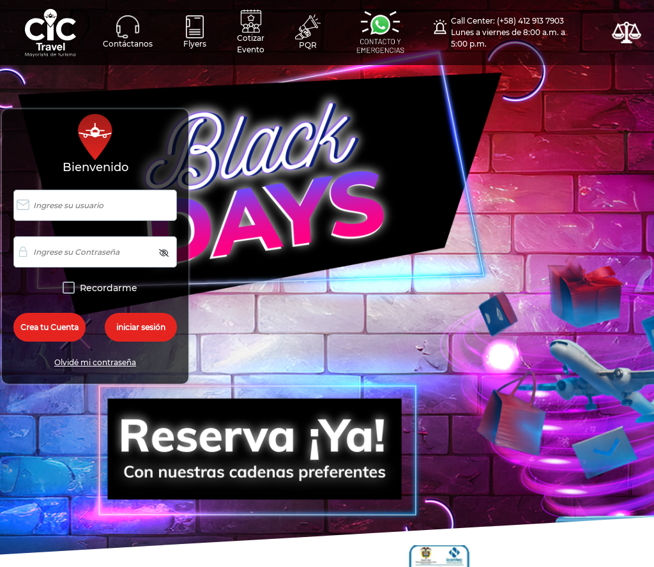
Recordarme (106, 288)
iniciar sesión (140, 327)
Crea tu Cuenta (49, 327)
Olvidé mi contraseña (95, 362)
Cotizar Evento (250, 32)
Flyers (194, 32)
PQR (308, 32)
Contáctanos (128, 32)
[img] (164, 253)
